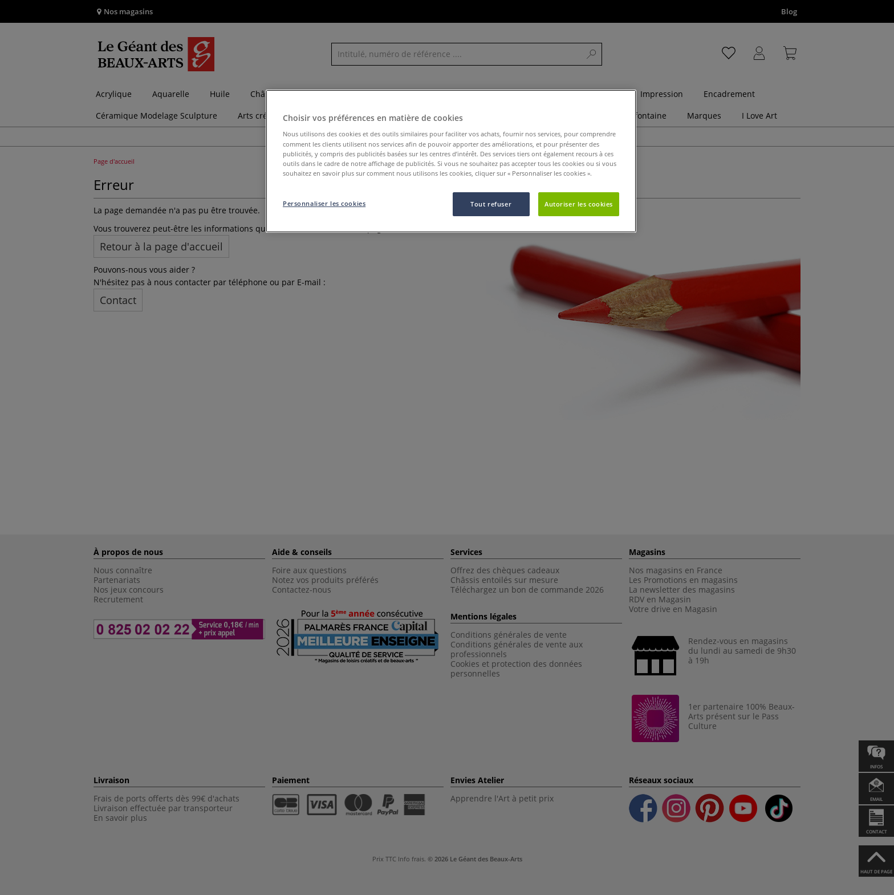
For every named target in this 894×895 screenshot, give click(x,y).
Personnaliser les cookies (324, 203)
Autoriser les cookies (578, 204)
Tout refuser (490, 204)
